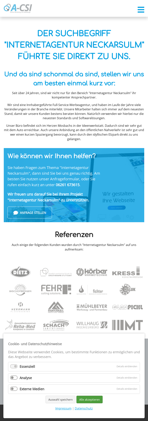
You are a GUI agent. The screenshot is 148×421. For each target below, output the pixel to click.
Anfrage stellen (29, 212)
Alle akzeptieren (89, 399)
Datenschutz (84, 408)
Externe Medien (32, 389)
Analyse (26, 378)
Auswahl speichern (60, 399)
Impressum (63, 408)
